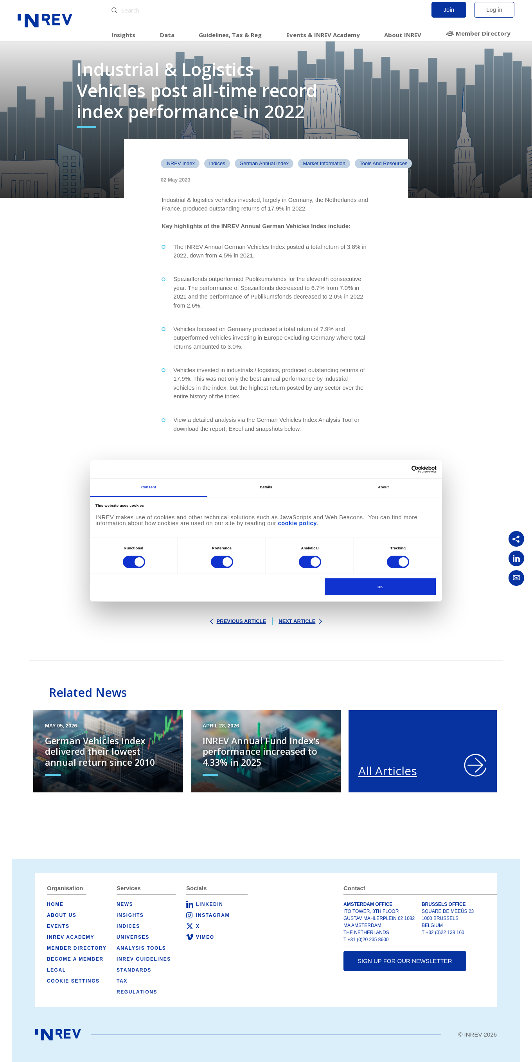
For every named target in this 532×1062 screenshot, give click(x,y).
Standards (134, 970)
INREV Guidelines (144, 959)
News (125, 904)
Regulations (137, 992)
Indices (217, 163)
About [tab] (383, 487)
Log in (494, 9)
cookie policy (297, 523)
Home (55, 904)
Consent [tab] (148, 487)
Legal (56, 970)
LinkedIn (209, 904)
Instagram (213, 915)
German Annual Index (264, 163)
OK (380, 587)
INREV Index (180, 163)
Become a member (75, 959)
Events (58, 926)
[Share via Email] (516, 578)
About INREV (402, 35)
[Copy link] (516, 539)
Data (167, 35)
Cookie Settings (73, 981)
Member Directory (483, 33)
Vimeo (205, 937)
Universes (133, 937)
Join (449, 9)
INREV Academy (70, 937)
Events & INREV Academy (323, 35)
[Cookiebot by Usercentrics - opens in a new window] (402, 469)
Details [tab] (266, 487)
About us (61, 915)
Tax (122, 981)
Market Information (324, 163)
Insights (123, 35)
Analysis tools (141, 948)
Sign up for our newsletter (405, 961)
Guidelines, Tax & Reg (230, 35)
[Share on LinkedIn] (516, 558)
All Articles (387, 771)
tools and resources (383, 163)
